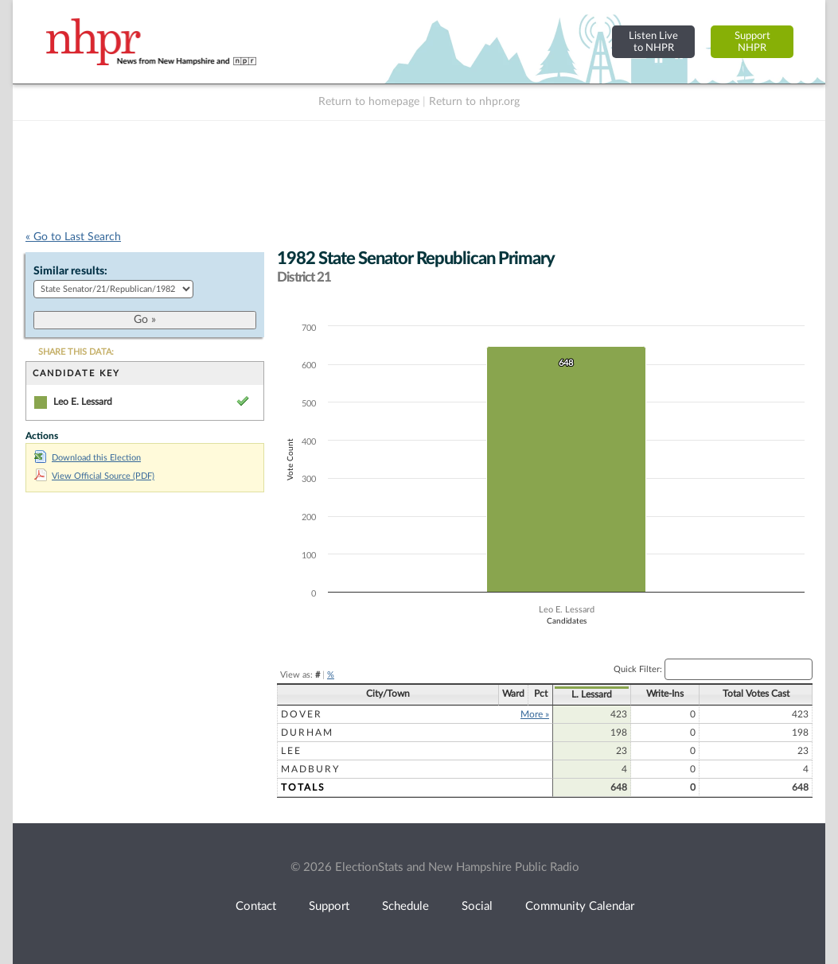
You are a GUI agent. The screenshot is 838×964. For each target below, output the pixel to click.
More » (534, 714)
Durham (307, 732)
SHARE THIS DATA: (76, 352)
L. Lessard (591, 694)
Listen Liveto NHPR (653, 41)
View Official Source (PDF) (94, 476)
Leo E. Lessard (82, 401)
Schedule (405, 906)
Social (477, 906)
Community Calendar (579, 906)
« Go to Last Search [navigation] (73, 237)
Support (329, 906)
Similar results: (70, 271)
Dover (301, 714)
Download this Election (87, 457)
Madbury (310, 769)
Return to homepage (368, 101)
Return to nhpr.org (474, 101)
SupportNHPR (752, 41)
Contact (256, 906)
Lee (291, 751)
